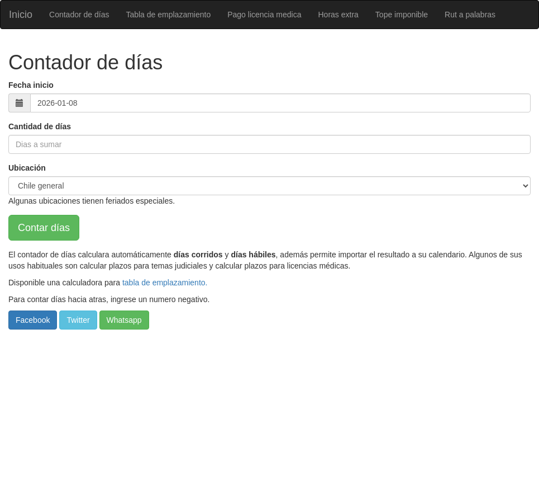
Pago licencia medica (264, 14)
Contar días (44, 227)
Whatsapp (124, 320)
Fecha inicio (31, 85)
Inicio (20, 14)
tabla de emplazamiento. (165, 282)
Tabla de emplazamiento (168, 14)
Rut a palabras (470, 14)
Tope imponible (401, 14)
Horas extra (338, 14)
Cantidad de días (39, 126)
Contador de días (79, 14)
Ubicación (27, 167)
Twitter (77, 320)
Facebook (33, 320)
